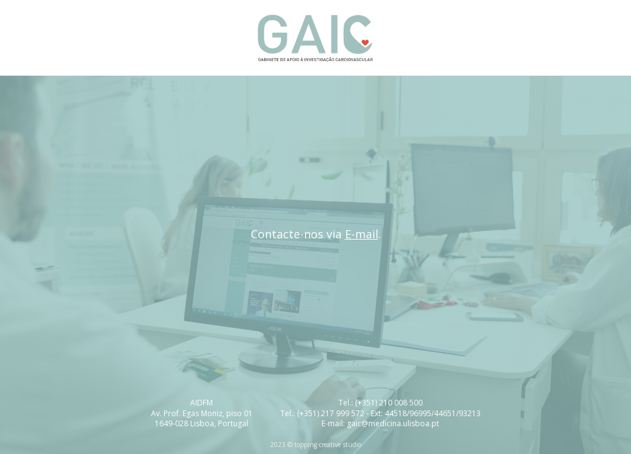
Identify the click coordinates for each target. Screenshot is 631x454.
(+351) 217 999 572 (330, 413)
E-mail (361, 234)
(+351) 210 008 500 (389, 402)
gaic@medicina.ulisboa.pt (393, 423)
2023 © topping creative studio (315, 444)
